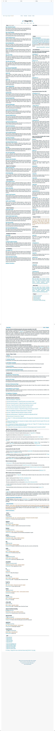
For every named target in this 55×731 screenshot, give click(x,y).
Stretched (41, 283)
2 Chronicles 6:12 (35, 271)
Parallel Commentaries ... (10, 510)
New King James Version (10, 61)
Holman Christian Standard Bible (12, 109)
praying (48, 39)
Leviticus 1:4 (11, 452)
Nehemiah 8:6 (34, 166)
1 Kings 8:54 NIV (9, 637)
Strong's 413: (8, 572)
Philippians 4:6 (39, 445)
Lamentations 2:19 (27, 478)
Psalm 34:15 (40, 436)
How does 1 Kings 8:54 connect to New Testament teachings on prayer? (20, 405)
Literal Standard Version (10, 181)
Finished (43, 278)
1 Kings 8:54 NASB (9, 640)
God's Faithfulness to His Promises (12, 388)
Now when (35, 39)
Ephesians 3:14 (42, 470)
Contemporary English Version (11, 121)
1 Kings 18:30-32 (35, 105)
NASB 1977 (8, 79)
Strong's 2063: (8, 545)
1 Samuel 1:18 (36, 442)
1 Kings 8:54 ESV (9, 639)
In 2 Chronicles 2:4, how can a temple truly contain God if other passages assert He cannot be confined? (26, 427)
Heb (33, 23)
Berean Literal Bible (9, 48)
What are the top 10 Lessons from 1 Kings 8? (15, 416)
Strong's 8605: (8, 559)
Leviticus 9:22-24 (35, 120)
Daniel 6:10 (34, 150)
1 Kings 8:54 (8, 491)
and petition (41, 40)
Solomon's (34, 283)
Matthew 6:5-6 (35, 197)
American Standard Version (11, 115)
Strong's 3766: (8, 613)
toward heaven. (35, 43)
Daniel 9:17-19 (35, 60)
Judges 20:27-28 (12, 458)
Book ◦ (44, 327)
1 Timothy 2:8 (34, 160)
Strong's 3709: (8, 619)
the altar (39, 41)
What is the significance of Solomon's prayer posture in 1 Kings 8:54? (19, 410)
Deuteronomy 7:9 (27, 434)
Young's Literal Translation (10, 194)
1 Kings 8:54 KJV (9, 641)
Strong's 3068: (8, 579)
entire (35, 40)
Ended (38, 278)
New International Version (10, 26)
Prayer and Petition (10, 366)
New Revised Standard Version (11, 227)
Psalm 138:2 (34, 178)
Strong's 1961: (8, 519)
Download (47, 47)
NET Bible (7, 147)
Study (28, 23)
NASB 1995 (8, 73)
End (35, 278)
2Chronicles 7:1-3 (26, 499)
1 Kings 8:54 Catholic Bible (11, 648)
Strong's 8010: (8, 525)
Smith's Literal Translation (10, 201)
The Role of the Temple (10, 379)
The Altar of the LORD (11, 359)
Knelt (36, 280)
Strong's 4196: (8, 599)
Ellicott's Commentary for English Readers (14, 497)
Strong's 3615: (8, 532)
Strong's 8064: (8, 633)
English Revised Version (10, 125)
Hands (38, 279)
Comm (31, 23)
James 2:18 (27, 455)
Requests (43, 282)
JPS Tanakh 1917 (9, 250)
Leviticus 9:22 (27, 482)
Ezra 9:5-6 (34, 139)
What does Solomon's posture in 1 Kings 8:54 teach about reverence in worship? (21, 403)
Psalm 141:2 (26, 480)
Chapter (47, 327)
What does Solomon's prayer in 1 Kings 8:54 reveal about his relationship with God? (22, 414)
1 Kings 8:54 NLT (9, 638)
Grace (35, 279)
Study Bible (8, 327)
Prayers (33, 282)
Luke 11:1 (34, 228)
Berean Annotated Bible (10, 98)
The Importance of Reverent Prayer (12, 374)
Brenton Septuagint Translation (11, 256)
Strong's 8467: (8, 566)
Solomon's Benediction (36, 37)
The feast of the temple (37, 295)
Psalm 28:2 (21, 478)
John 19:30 (12, 443)
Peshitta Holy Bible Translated (11, 241)
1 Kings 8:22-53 (33, 432)
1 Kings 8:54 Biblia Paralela (11, 644)
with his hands (42, 42)
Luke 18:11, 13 (38, 507)
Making (39, 280)
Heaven (40, 279)
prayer (37, 40)
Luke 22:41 (29, 465)
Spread (37, 283)
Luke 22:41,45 (34, 257)
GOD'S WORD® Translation (11, 132)
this (33, 40)
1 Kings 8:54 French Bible (10, 647)
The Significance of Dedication (11, 393)
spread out (47, 42)
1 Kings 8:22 (34, 264)
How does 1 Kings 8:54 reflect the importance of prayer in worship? (19, 412)
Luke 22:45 (34, 235)
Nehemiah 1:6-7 (35, 77)
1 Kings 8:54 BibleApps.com (11, 643)
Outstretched (43, 280)
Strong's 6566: (8, 626)
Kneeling (47, 279)
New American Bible (9, 222)
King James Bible (9, 54)
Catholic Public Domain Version (11, 216)
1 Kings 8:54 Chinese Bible (11, 646)
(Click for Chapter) (11, 25)
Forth (33, 279)
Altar (33, 278)
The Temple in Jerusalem (11, 362)
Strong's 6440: (8, 592)
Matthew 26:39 (35, 209)
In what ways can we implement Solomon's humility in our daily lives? (19, 406)
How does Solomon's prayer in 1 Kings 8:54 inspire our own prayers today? (20, 401)
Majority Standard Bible (10, 167)
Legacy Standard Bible (10, 86)
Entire (40, 278)
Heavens (44, 279)
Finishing (47, 278)
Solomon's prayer (36, 297)
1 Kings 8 (21, 331)
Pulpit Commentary (9, 503)
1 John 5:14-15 (37, 443)
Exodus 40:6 (30, 451)
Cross (25, 23)
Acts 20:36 (40, 467)
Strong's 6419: (8, 539)
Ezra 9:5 (36, 467)
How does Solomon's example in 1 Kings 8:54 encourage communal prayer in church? (22, 408)
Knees (33, 280)
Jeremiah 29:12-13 (35, 191)
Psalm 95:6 (34, 173)
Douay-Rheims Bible (9, 209)
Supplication (45, 283)
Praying (38, 282)
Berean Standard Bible (10, 43)
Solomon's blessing (37, 296)
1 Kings (6, 15)
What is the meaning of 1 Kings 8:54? (13, 399)
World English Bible (9, 172)
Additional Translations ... (10, 263)
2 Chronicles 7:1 (35, 54)
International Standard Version (11, 141)
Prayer (48, 280)
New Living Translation (10, 32)
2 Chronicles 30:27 (33, 482)
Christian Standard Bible (10, 104)
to (43, 40)
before (36, 41)
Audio (22, 23)
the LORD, (46, 40)
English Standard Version (10, 37)
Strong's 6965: (8, 586)
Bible (4, 15)
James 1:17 (41, 487)
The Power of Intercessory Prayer (12, 384)
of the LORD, (43, 41)
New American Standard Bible (11, 67)
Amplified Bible (8, 92)
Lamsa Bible (8, 235)
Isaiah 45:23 (34, 184)
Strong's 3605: (8, 552)
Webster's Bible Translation (11, 159)
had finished (43, 39)
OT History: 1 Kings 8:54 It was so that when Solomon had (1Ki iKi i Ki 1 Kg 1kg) (20, 650)
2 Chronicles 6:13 (35, 242)
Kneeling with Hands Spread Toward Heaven (15, 369)
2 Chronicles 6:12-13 (36, 93)
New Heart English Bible (10, 152)
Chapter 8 (9, 15)
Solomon (39, 39)
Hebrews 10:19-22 (18, 452)
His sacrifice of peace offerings (39, 300)
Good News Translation (10, 137)
